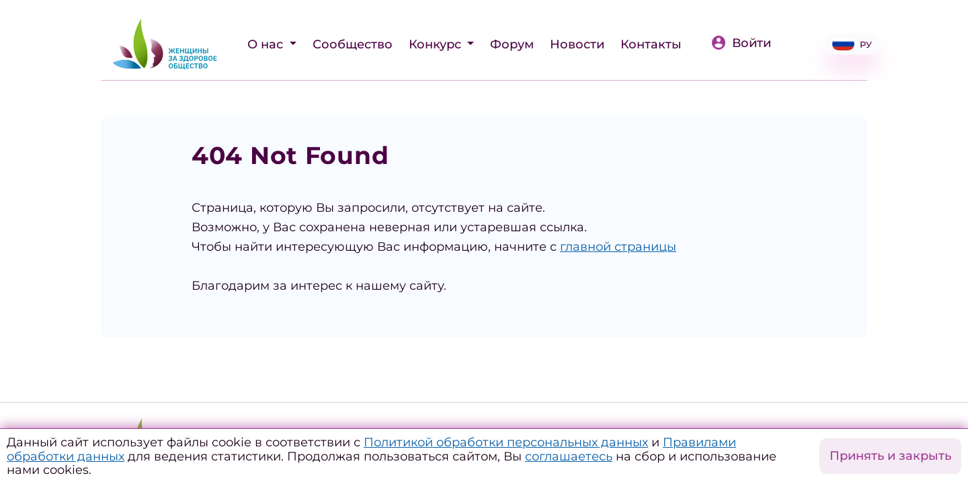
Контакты (651, 44)
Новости (577, 44)
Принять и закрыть (890, 455)
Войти (741, 43)
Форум (512, 44)
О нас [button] (266, 44)
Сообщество (353, 44)
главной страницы (618, 246)
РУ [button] (852, 44)
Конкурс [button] (437, 44)
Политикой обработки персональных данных (506, 442)
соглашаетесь (568, 456)
